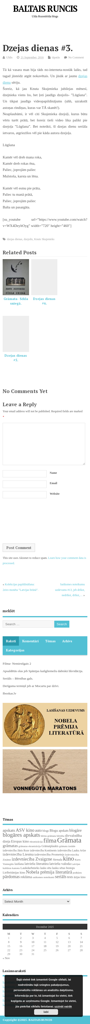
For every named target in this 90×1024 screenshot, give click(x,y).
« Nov (6, 958)
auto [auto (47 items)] (38, 830)
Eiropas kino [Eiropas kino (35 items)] (20, 841)
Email (53, 483)
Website (55, 493)
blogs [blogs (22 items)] (45, 830)
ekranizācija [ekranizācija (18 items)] (36, 841)
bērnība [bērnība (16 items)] (60, 836)
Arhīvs (67, 641)
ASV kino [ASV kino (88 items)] (25, 830)
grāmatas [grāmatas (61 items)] (10, 845)
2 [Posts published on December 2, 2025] (21, 938)
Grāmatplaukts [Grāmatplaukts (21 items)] (50, 846)
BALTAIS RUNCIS (45, 8)
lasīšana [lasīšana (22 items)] (19, 864)
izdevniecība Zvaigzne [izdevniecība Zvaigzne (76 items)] (32, 859)
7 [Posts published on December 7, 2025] (81, 938)
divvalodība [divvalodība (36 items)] (73, 835)
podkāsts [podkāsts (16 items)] (77, 872)
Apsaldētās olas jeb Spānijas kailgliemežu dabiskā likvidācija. (43, 671)
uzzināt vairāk (63, 1006)
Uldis (9, 57)
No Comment (76, 57)
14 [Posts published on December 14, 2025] (81, 942)
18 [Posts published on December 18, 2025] (44, 946)
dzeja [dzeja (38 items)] (6, 841)
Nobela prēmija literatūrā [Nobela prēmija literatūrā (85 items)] (49, 871)
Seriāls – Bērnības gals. (18, 678)
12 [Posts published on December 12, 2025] (57, 942)
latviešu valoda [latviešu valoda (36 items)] (60, 864)
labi (46, 1012)
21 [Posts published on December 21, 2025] (81, 946)
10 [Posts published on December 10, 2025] (32, 942)
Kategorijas (15, 650)
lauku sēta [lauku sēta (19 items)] (45, 868)
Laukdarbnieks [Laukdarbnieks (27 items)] (29, 868)
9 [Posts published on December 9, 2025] (21, 942)
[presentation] (22, 521)
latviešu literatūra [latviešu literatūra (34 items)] (36, 864)
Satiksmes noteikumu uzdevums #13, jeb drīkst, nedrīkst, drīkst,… (70, 590)
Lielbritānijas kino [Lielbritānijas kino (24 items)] (14, 872)
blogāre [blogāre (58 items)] (75, 830)
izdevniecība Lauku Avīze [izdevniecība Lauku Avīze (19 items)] (71, 850)
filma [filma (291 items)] (49, 840)
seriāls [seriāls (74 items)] (60, 876)
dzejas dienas (14, 239)
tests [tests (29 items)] (70, 877)
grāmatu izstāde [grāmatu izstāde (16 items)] (67, 846)
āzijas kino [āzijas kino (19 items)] (80, 877)
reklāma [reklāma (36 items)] (26, 877)
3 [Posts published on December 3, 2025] (33, 938)
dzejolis (28, 239)
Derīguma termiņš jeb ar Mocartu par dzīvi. (31, 686)
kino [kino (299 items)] (68, 858)
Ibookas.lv (9, 693)
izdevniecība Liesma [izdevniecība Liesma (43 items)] (18, 854)
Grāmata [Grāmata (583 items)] (69, 840)
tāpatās (56, 57)
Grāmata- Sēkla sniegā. (16, 301)
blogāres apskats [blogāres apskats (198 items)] (21, 835)
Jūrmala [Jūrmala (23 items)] (57, 859)
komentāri (30, 641)
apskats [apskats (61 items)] (9, 830)
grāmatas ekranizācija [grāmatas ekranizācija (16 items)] (29, 846)
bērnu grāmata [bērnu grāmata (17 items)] (48, 835)
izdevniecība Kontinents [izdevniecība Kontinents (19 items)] (43, 850)
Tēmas (50, 641)
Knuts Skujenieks (44, 239)
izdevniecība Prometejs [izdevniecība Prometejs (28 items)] (49, 854)
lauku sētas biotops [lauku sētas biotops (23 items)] (63, 868)
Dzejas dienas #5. (16, 357)
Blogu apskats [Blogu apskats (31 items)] (59, 830)
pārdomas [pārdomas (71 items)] (11, 876)
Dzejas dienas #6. (44, 301)
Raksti (11, 641)
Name (53, 473)
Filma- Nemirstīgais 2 (17, 663)
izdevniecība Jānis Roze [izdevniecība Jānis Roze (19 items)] (16, 850)
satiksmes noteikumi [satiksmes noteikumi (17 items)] (43, 877)
